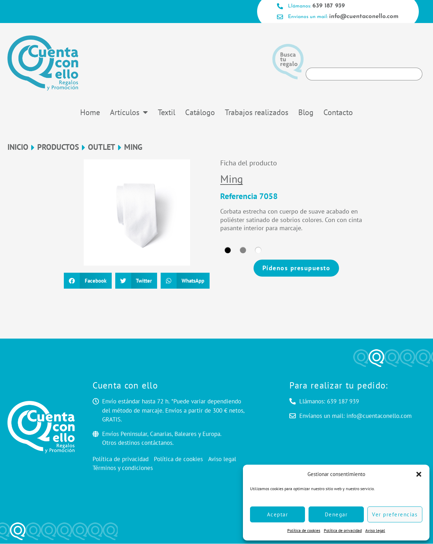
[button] (418, 474)
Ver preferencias (394, 514)
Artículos (129, 112)
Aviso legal (375, 530)
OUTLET (101, 147)
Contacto (338, 113)
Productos (58, 147)
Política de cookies (303, 530)
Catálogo (200, 113)
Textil (166, 113)
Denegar (336, 514)
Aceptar (277, 514)
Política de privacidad (343, 530)
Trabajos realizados (256, 113)
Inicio (17, 147)
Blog (305, 113)
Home (90, 113)
